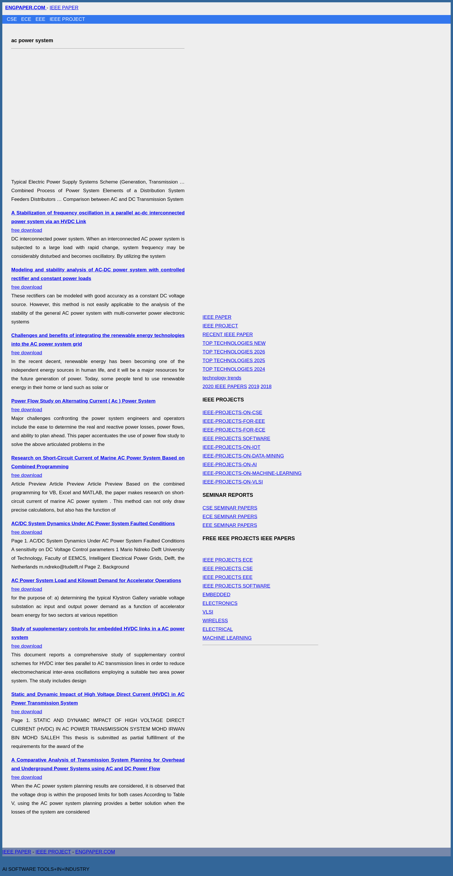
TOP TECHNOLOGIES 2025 (234, 360)
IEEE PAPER (64, 7)
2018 (266, 386)
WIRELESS (215, 620)
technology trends (222, 378)
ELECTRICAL (218, 629)
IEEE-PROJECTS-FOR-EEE (234, 421)
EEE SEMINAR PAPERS (230, 525)
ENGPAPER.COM (95, 852)
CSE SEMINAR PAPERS (230, 508)
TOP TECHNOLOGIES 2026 (234, 352)
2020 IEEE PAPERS (225, 386)
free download (98, 768)
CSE (12, 19)
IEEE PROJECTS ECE (228, 560)
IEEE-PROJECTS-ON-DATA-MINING (243, 456)
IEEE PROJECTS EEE (228, 577)
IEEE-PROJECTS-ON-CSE (232, 412)
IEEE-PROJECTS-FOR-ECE (234, 430)
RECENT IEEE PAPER (228, 334)
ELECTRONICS (220, 603)
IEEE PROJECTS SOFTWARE (236, 438)
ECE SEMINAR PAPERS (230, 516)
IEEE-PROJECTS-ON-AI (230, 464)
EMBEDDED (216, 594)
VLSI (208, 612)
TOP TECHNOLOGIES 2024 (234, 369)
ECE (27, 19)
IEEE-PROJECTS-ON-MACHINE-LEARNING (252, 473)
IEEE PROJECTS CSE (228, 568)
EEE (41, 19)
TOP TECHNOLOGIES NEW (234, 343)
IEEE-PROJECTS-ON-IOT (231, 447)
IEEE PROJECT (67, 19)
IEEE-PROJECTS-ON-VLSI (233, 482)
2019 (253, 386)
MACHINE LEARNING (227, 638)
